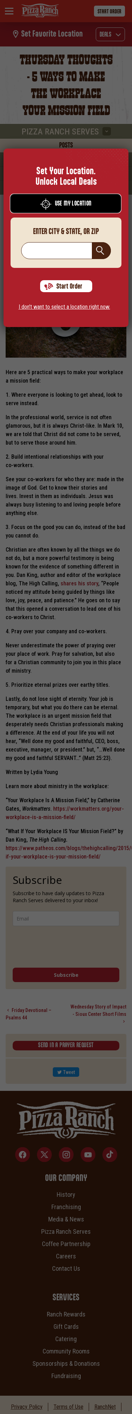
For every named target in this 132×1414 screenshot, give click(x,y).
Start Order (63, 286)
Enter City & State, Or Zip (66, 231)
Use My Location (66, 204)
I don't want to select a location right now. (64, 306)
